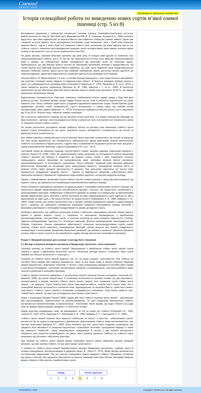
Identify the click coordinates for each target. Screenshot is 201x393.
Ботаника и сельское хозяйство (157, 13)
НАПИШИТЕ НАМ (28, 390)
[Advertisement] (160, 74)
